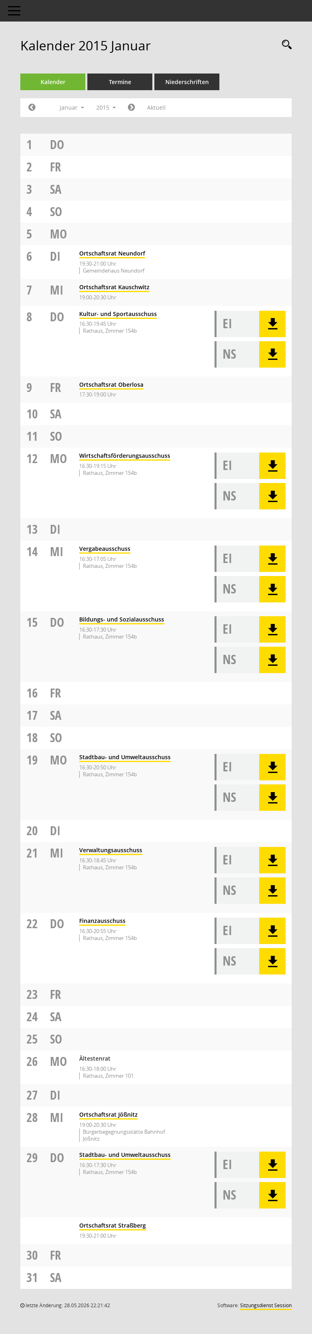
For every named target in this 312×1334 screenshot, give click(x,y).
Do (57, 144)
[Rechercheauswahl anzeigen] (285, 45)
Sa (55, 189)
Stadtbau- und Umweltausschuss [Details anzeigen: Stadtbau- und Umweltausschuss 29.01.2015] (125, 1155)
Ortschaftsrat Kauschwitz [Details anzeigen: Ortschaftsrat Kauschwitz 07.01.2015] (114, 287)
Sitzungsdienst (266, 1305)
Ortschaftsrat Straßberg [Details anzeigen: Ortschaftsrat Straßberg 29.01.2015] (112, 1225)
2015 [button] (106, 107)
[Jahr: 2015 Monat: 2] (131, 107)
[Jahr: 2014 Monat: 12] (31, 107)
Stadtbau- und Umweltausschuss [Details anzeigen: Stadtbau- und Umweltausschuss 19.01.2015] (125, 757)
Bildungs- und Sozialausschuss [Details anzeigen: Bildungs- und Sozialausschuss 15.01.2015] (121, 619)
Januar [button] (72, 107)
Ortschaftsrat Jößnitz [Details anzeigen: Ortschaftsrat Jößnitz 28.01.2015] (108, 1114)
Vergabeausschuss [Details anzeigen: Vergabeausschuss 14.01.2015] (104, 548)
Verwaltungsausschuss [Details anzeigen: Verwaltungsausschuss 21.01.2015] (110, 850)
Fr (55, 166)
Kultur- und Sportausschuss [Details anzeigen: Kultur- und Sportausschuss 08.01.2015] (118, 314)
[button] (272, 324)
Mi (56, 290)
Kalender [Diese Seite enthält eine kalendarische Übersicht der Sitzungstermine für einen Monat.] (53, 82)
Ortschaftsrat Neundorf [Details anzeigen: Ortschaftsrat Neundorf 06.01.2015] (112, 253)
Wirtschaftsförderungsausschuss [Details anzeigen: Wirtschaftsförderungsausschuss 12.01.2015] (124, 455)
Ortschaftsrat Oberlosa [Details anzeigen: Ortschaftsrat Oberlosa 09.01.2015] (111, 384)
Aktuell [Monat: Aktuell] (156, 107)
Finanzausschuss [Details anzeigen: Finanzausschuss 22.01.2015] (102, 921)
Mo (58, 233)
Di (55, 256)
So (56, 211)
